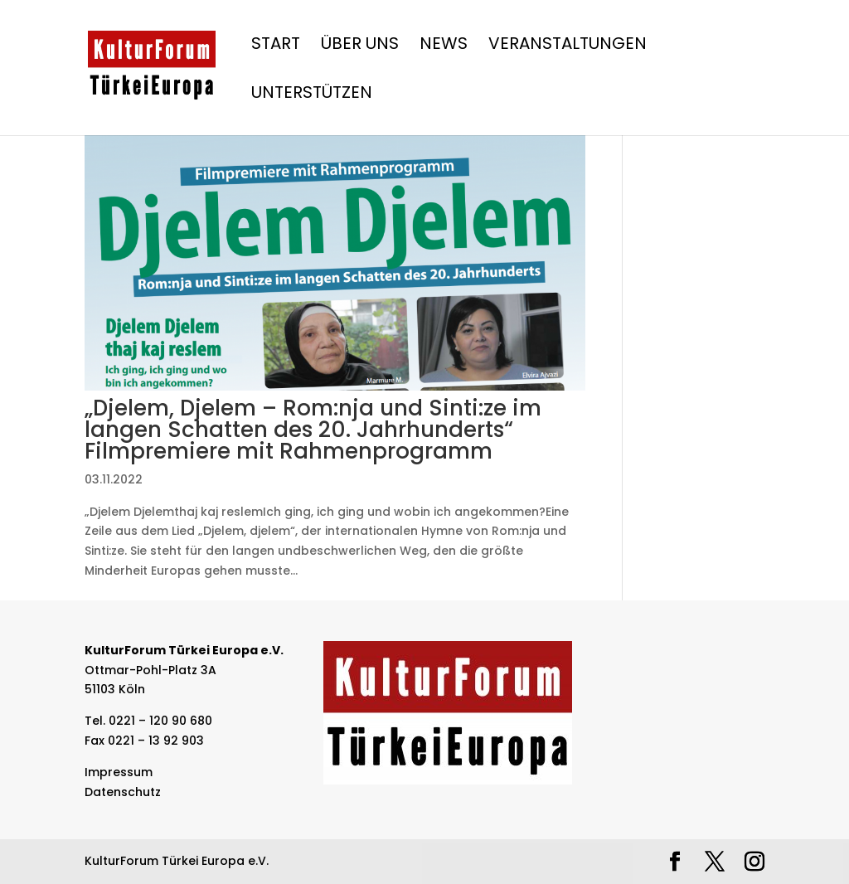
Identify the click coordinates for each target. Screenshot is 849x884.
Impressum (119, 772)
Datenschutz (123, 792)
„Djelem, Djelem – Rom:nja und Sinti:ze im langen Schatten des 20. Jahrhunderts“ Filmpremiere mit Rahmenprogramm (313, 429)
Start (275, 46)
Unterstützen (311, 95)
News (444, 46)
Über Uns (360, 46)
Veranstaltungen (567, 46)
